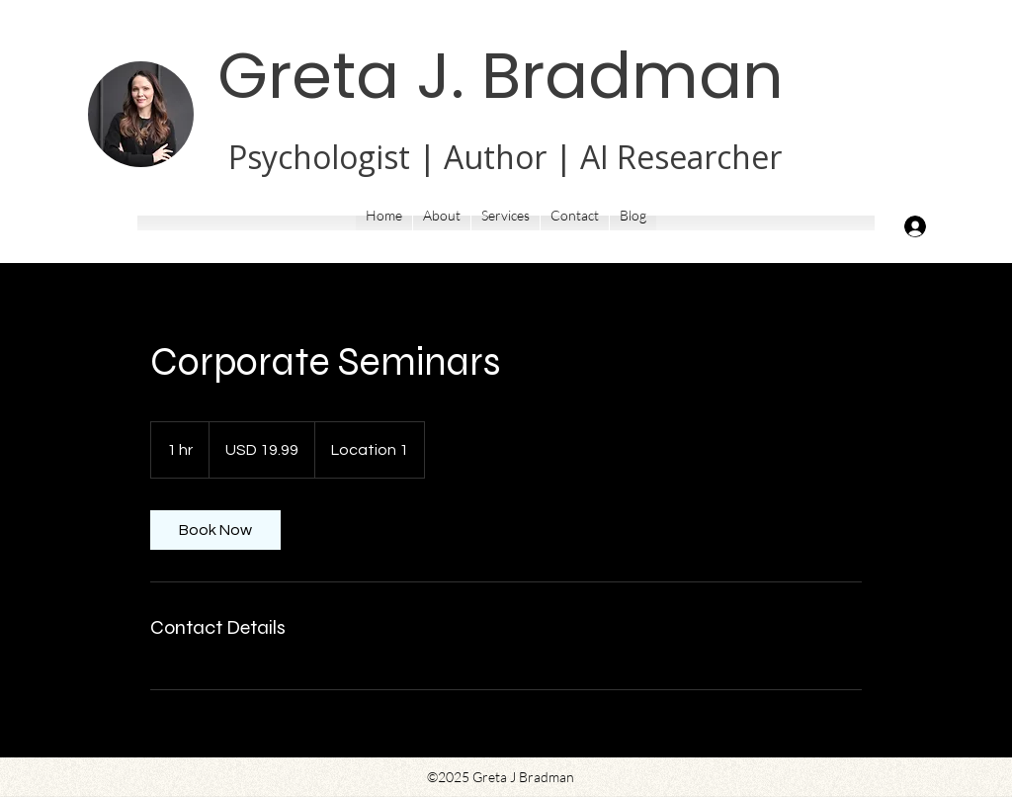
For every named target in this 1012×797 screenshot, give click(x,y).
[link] (215, 530)
